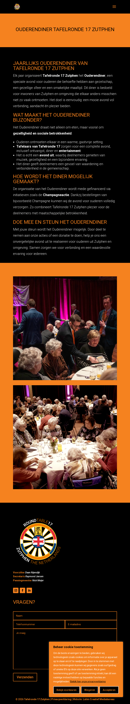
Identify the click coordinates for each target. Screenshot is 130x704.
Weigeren (89, 690)
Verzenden (25, 677)
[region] (86, 669)
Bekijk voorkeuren (67, 690)
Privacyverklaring (61, 699)
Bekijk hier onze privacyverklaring (88, 681)
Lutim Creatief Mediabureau (98, 699)
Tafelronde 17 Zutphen (37, 699)
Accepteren (109, 690)
